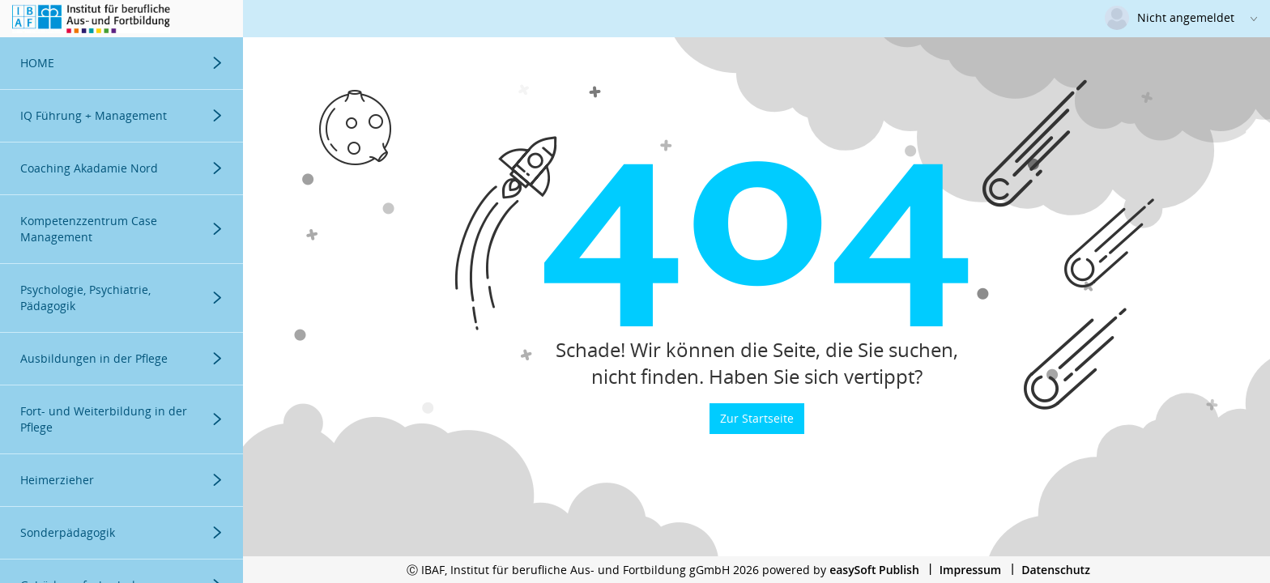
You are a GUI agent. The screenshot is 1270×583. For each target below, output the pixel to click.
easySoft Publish (874, 569)
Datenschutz (1055, 569)
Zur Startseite (757, 418)
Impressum (970, 569)
